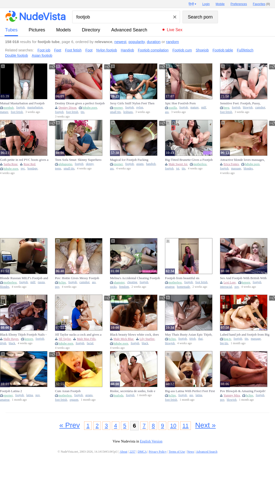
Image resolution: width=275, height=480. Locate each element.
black (12, 343)
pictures (37, 29)
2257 (133, 451)
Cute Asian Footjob (68, 391)
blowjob (247, 107)
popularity (137, 42)
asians (140, 164)
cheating (132, 282)
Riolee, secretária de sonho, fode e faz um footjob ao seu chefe (132, 391)
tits (82, 112)
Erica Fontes (231, 164)
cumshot (260, 107)
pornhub (9, 107)
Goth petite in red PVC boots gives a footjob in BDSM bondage (24, 160)
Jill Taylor (65, 339)
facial (90, 343)
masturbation (35, 107)
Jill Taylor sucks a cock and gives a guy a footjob (78, 335)
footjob (20, 107)
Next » (205, 425)
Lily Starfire (147, 339)
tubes (11, 29)
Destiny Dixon (67, 107)
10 (173, 426)
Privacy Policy (158, 451)
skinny (90, 164)
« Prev (69, 425)
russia (41, 282)
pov (57, 287)
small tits (115, 112)
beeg (226, 107)
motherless (200, 164)
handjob (151, 164)
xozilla (173, 107)
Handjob (127, 50)
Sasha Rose (10, 164)
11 (185, 426)
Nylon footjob (106, 50)
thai (200, 338)
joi (177, 168)
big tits (224, 343)
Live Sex (174, 30)
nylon (139, 107)
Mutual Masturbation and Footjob (22, 103)
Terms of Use (177, 451)
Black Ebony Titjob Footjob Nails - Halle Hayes (23, 335)
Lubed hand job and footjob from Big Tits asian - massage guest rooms (244, 335)
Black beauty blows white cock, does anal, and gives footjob (134, 335)
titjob (3, 343)
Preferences (239, 4)
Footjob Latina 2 (11, 391)
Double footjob (16, 55)
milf (203, 107)
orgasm (74, 399)
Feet (57, 50)
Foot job (44, 50)
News (190, 451)
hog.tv (227, 339)
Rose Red (29, 164)
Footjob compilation (153, 50)
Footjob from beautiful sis (182, 278)
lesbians (128, 112)
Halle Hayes (11, 339)
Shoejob (202, 50)
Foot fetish (73, 50)
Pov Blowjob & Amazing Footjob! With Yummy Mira (243, 391)
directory (91, 29)
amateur (169, 287)
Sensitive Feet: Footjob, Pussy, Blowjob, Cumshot (240, 103)
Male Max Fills (86, 339)
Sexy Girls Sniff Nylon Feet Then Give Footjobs (132, 103)
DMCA (142, 451)
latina (29, 395)
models (63, 29)
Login (206, 4)
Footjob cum (182, 50)
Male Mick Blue (124, 339)
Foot (89, 50)
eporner (118, 107)
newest (120, 42)
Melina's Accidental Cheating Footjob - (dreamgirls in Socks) (135, 278)
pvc (23, 168)
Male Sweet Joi (178, 164)
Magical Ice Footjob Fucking (129, 160)
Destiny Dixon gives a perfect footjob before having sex (80, 103)
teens (58, 168)
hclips (62, 282)
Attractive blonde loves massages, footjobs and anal (242, 160)
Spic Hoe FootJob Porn (180, 103)
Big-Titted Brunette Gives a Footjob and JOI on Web (189, 160)
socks (113, 287)
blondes (248, 168)
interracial (226, 287)
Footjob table (223, 50)
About (123, 451)
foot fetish (17, 112)
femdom (124, 287)
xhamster (119, 282)
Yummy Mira (232, 395)
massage (236, 168)
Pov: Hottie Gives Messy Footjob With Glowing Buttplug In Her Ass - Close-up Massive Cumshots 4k (79, 278)
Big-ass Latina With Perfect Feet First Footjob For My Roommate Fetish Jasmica (190, 391)
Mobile (220, 4)
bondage (32, 168)
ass (167, 112)
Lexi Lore (230, 282)
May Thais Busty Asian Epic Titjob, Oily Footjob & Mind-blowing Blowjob (188, 335)
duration (153, 42)
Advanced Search (129, 29)
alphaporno (65, 164)
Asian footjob (42, 55)
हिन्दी (191, 4)
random (172, 42)
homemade (183, 287)
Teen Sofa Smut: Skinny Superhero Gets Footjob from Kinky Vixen (78, 160)
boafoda (118, 395)
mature (4, 112)
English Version (151, 441)
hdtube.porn (89, 107)
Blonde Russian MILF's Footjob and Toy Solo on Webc (24, 278)
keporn (246, 282)
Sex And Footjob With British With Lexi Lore (243, 278)
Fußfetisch (245, 50)
